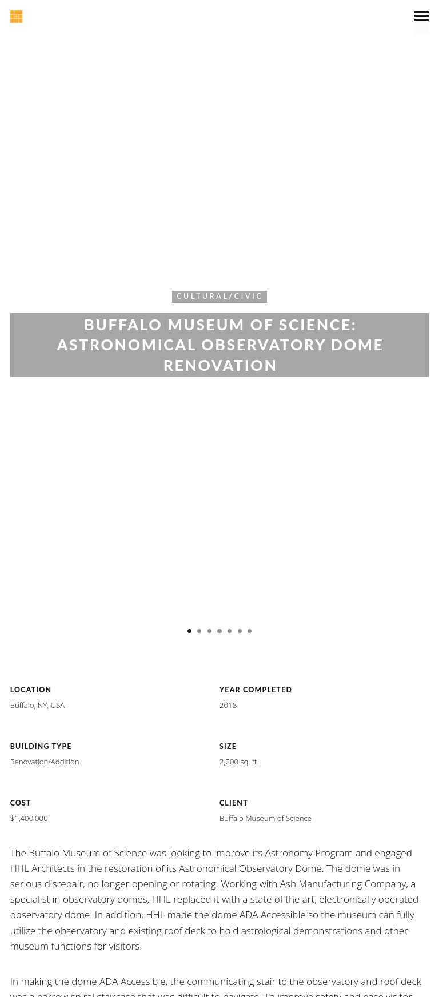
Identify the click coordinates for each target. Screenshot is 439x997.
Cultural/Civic (220, 296)
